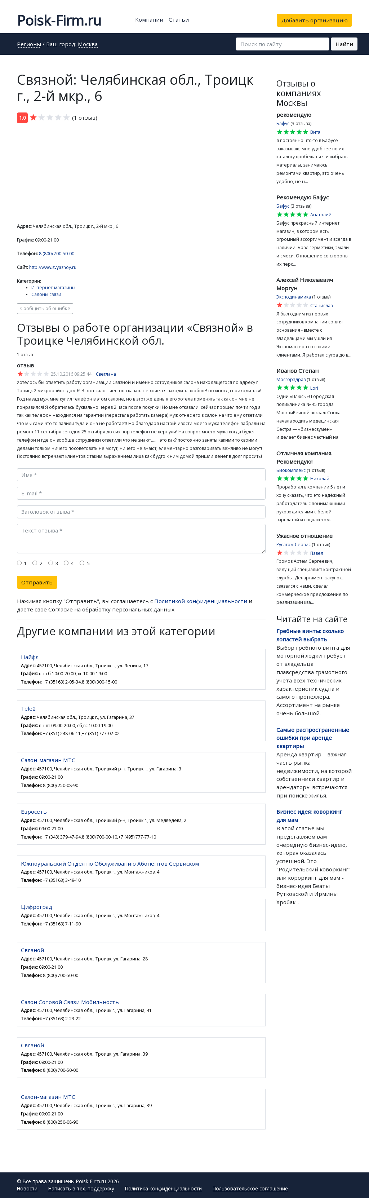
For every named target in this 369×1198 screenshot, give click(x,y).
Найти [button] (344, 44)
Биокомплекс (291, 470)
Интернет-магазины (53, 287)
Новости (27, 1188)
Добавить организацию (314, 20)
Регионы (29, 44)
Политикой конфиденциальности (200, 601)
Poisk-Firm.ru (59, 20)
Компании (149, 19)
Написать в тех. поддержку (81, 1188)
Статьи (179, 19)
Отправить (37, 582)
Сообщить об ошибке (45, 308)
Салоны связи (46, 294)
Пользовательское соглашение (250, 1188)
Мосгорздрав (291, 379)
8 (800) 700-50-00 (56, 254)
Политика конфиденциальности (163, 1188)
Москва (88, 44)
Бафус (282, 123)
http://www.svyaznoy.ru (52, 267)
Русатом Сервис (293, 544)
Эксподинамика (293, 297)
